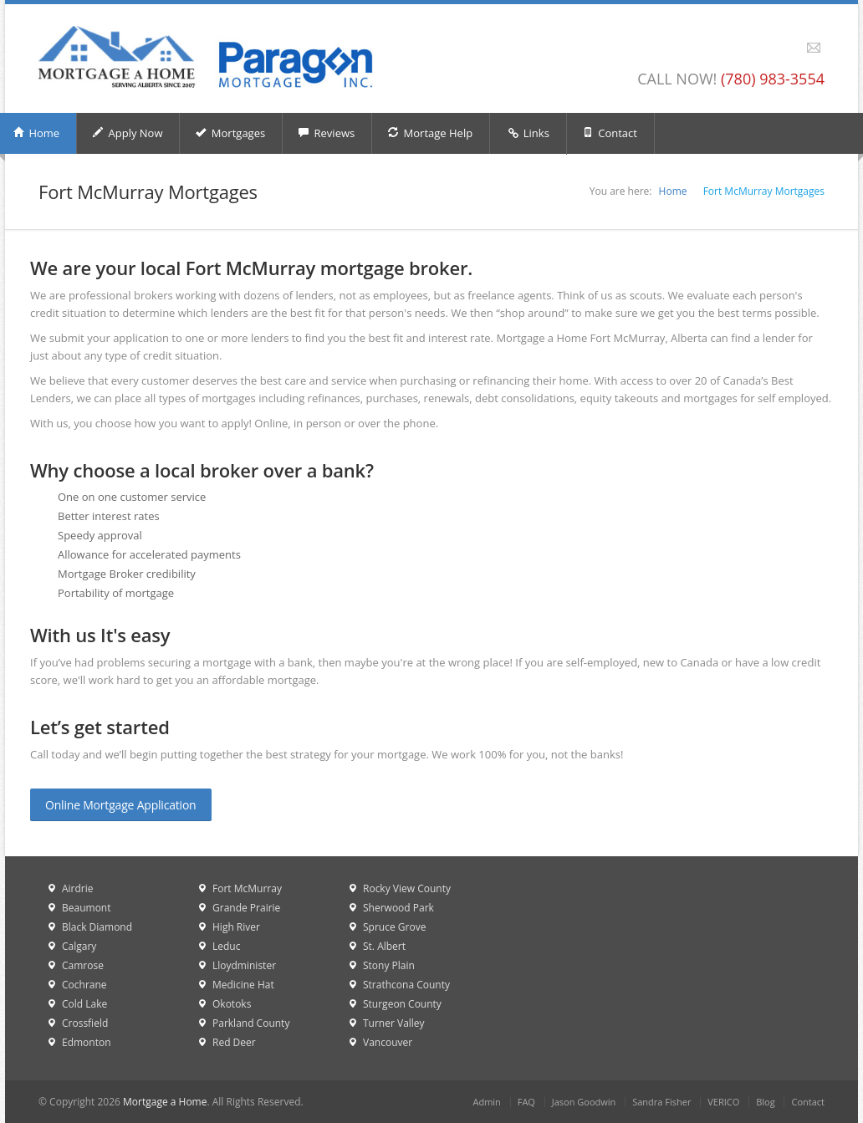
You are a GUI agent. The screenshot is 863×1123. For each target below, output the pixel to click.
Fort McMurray (247, 888)
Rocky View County (407, 888)
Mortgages (230, 132)
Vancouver (387, 1042)
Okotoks (231, 1004)
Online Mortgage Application (121, 805)
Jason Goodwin (584, 1101)
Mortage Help (429, 132)
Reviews (326, 132)
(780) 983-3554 (773, 79)
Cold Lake (84, 1004)
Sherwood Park (398, 908)
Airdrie (78, 888)
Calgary (79, 946)
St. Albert (384, 946)
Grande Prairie (246, 908)
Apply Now (127, 132)
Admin (486, 1101)
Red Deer (234, 1042)
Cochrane (84, 985)
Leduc (226, 946)
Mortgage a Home (165, 1102)
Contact (609, 132)
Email (813, 47)
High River (236, 927)
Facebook (794, 47)
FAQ (526, 1101)
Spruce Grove (394, 927)
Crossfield (85, 1023)
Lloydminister (244, 965)
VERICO (723, 1101)
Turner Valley (394, 1023)
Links (528, 133)
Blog (765, 1101)
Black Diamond (97, 927)
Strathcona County (406, 985)
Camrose (83, 965)
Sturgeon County (402, 1004)
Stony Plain (389, 965)
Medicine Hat (243, 985)
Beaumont (86, 908)
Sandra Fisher (661, 1101)
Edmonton (86, 1042)
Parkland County (250, 1023)
